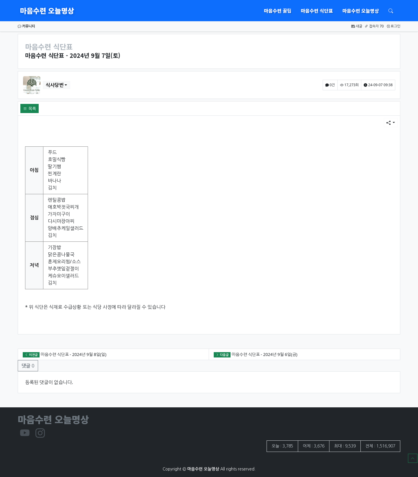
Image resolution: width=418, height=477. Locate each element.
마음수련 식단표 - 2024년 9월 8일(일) (73, 354)
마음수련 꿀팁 (277, 10)
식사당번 (54, 85)
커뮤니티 (26, 26)
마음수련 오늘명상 (47, 10)
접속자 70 (374, 26)
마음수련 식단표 (317, 10)
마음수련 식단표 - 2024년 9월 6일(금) (264, 354)
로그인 (393, 26)
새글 (356, 26)
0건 (330, 84)
